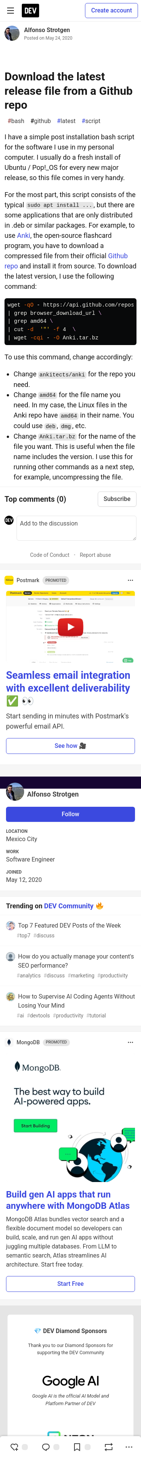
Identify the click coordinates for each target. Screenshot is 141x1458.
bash (16, 121)
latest (66, 121)
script (91, 121)
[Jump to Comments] (50, 1447)
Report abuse (95, 555)
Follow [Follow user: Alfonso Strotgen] (70, 814)
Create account (111, 10)
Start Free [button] (70, 1283)
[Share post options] (128, 1447)
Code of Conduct (50, 555)
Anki (23, 235)
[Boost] (108, 1447)
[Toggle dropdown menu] (130, 580)
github (40, 121)
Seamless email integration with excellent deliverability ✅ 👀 (68, 688)
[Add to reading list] (81, 1447)
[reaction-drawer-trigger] (19, 1447)
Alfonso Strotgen (47, 30)
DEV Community (68, 906)
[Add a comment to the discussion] (76, 528)
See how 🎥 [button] (70, 745)
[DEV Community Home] (30, 10)
